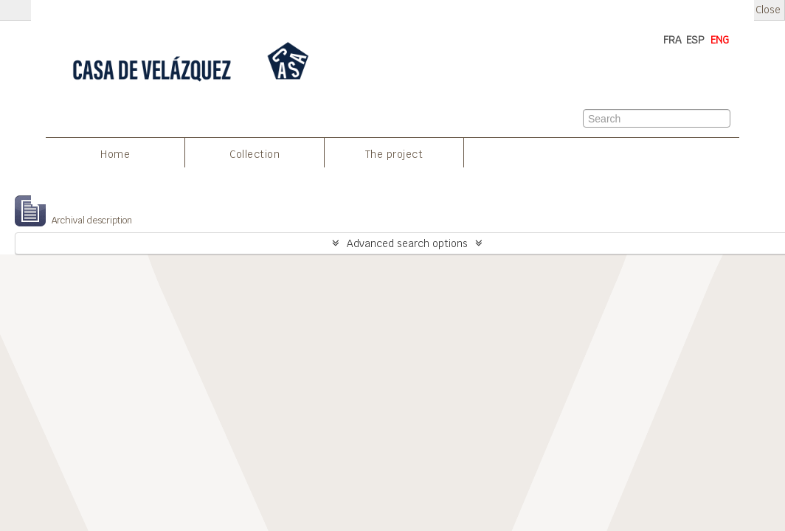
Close (768, 10)
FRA (672, 39)
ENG (719, 39)
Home (115, 154)
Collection (254, 154)
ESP (695, 39)
